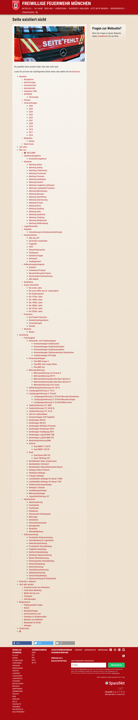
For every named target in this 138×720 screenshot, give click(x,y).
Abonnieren (116, 665)
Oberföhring (17, 689)
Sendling (16, 699)
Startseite (76, 71)
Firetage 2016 (57, 658)
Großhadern (17, 668)
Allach (15, 655)
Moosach (16, 686)
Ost (33, 655)
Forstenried (17, 663)
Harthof (15, 671)
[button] (27, 9)
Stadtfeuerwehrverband (61, 650)
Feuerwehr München (59, 652)
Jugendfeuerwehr (39, 650)
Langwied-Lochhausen (17, 674)
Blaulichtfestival (59, 661)
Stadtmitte (16, 704)
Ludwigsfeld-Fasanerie (17, 679)
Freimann (16, 666)
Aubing (15, 658)
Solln (14, 702)
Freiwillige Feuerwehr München (56, 3)
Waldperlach (17, 709)
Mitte (34, 663)
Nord (34, 652)
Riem (14, 696)
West (34, 660)
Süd (33, 658)
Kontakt (78, 650)
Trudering (16, 707)
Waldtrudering (18, 712)
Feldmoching (17, 660)
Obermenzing (17, 691)
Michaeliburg (17, 684)
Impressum (103, 650)
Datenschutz (90, 650)
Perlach (15, 694)
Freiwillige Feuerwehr (16, 651)
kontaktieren (103, 36)
